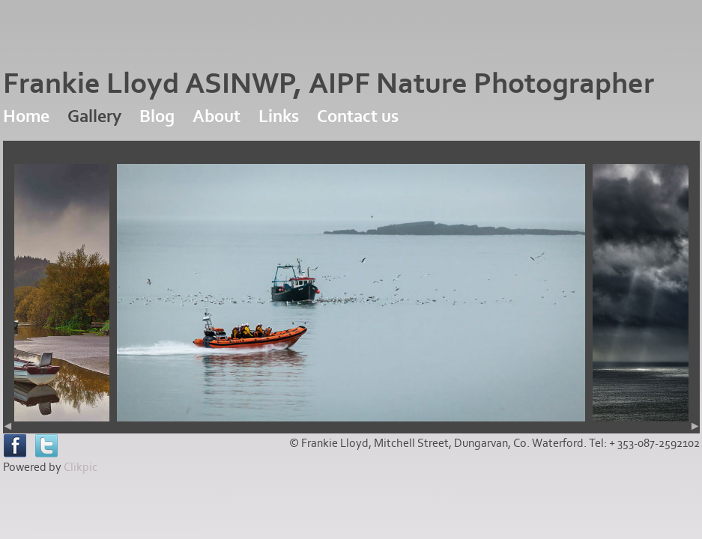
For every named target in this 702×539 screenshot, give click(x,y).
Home (26, 116)
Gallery (94, 116)
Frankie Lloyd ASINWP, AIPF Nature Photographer (328, 83)
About (216, 116)
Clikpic (80, 467)
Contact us (358, 116)
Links (278, 116)
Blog (157, 116)
